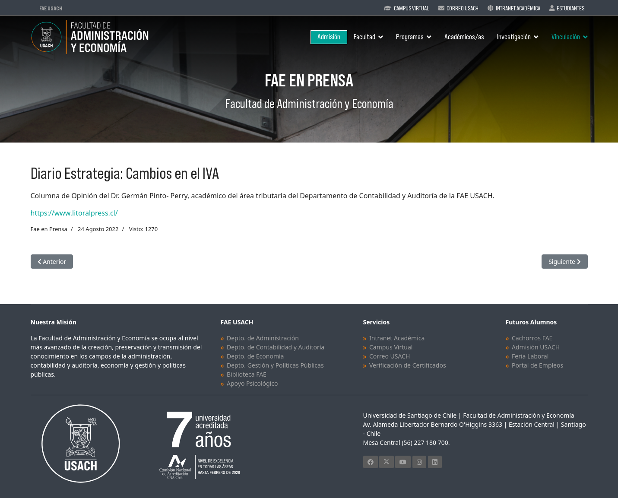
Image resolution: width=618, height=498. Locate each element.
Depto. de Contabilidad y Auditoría (275, 347)
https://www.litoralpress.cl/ (74, 213)
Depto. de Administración (263, 338)
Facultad (364, 37)
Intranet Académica (518, 8)
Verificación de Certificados (407, 365)
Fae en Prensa (49, 229)
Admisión (328, 37)
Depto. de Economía (255, 356)
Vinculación (565, 37)
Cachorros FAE (532, 338)
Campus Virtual (411, 8)
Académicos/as (464, 37)
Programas (410, 37)
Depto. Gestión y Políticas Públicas (275, 365)
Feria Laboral (530, 356)
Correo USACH (389, 356)
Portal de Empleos (537, 365)
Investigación (514, 37)
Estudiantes (570, 8)
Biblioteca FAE (246, 374)
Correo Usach (463, 8)
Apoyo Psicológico (252, 383)
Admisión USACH (536, 347)
